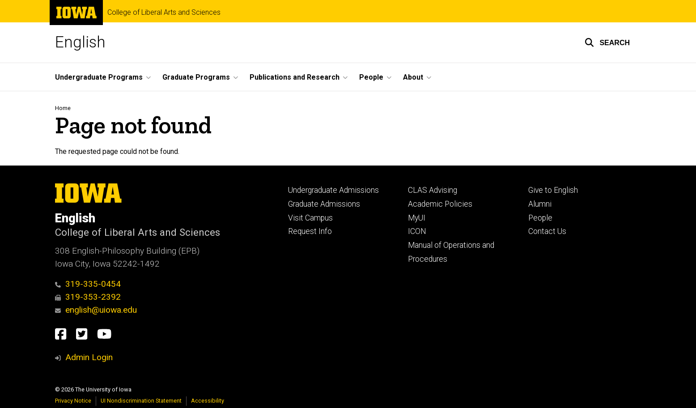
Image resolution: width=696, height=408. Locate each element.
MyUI (416, 217)
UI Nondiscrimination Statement (141, 400)
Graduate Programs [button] (196, 77)
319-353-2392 (88, 297)
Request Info (310, 231)
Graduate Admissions (324, 204)
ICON (417, 231)
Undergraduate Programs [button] (99, 77)
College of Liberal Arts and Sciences (164, 12)
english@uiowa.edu (96, 310)
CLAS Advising (432, 190)
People (540, 217)
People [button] (371, 77)
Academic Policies (440, 204)
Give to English (553, 190)
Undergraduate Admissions (333, 190)
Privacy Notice (73, 400)
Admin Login (89, 357)
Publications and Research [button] (295, 77)
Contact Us (547, 231)
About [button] (413, 77)
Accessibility (207, 400)
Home (63, 108)
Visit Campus (310, 217)
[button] (607, 42)
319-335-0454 (88, 284)
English (80, 42)
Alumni (540, 204)
